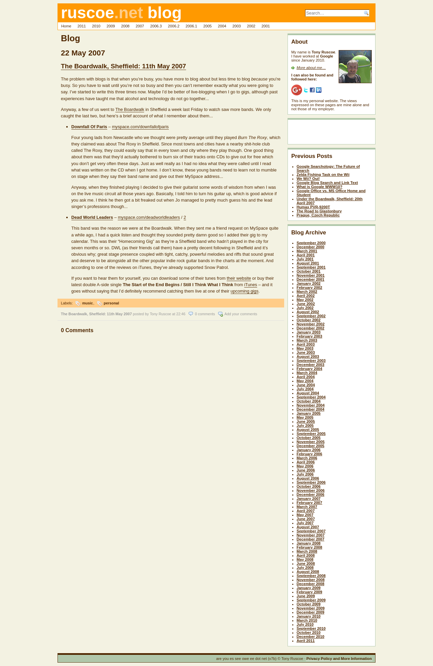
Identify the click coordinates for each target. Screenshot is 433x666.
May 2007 (305, 515)
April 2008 (306, 555)
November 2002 (311, 324)
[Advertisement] (330, 133)
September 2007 (311, 531)
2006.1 (191, 26)
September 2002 (311, 316)
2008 (125, 26)
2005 (207, 26)
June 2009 (306, 596)
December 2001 (310, 279)
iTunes (250, 284)
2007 (140, 26)
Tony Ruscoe (160, 314)
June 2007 (306, 519)
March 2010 (307, 620)
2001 (265, 26)
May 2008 (305, 559)
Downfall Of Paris (89, 126)
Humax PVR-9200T (313, 207)
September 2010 (311, 628)
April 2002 (306, 296)
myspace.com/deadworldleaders (149, 217)
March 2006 (307, 458)
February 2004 (309, 369)
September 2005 (311, 434)
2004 (222, 26)
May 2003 (305, 348)
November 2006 (311, 490)
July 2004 (305, 389)
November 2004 (311, 405)
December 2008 (310, 584)
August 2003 (308, 356)
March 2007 (307, 507)
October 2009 (309, 604)
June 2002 (306, 304)
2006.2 (173, 26)
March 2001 (307, 251)
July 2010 (305, 624)
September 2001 (311, 267)
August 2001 (308, 263)
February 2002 (309, 287)
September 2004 (311, 397)
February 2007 (309, 503)
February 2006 (309, 454)
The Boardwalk (129, 109)
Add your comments (240, 314)
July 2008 (305, 568)
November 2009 (311, 608)
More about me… (311, 68)
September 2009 (311, 600)
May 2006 (305, 466)
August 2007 (308, 527)
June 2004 (306, 385)
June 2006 (306, 470)
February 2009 (309, 592)
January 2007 (309, 499)
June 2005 (306, 421)
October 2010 (309, 632)
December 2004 (310, 409)
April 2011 (306, 641)
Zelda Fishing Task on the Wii (323, 175)
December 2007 (310, 539)
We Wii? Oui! (308, 179)
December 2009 (310, 612)
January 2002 (309, 283)
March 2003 (307, 340)
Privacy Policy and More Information (339, 659)
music (87, 303)
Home (66, 26)
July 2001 (305, 259)
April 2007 (306, 511)
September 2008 (311, 576)
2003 (236, 26)
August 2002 (308, 312)
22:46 (180, 314)
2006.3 (156, 26)
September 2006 (311, 482)
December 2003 (310, 365)
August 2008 (308, 572)
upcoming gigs (245, 291)
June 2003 (306, 352)
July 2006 (305, 474)
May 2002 (305, 300)
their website (239, 278)
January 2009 (309, 588)
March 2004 (307, 373)
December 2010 (310, 637)
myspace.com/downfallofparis (140, 126)
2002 (251, 26)
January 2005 (309, 413)
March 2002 (307, 292)
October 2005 (309, 438)
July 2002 (305, 308)
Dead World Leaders (92, 217)
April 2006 (306, 462)
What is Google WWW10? (320, 187)
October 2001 (309, 271)
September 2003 (311, 361)
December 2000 (310, 247)
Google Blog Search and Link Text (327, 183)
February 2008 (309, 547)
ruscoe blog (121, 13)
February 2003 (309, 336)
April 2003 (306, 344)
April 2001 (306, 255)
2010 (96, 26)
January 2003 (309, 332)
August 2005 (308, 430)
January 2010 (309, 616)
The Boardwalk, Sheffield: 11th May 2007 (123, 66)
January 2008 (309, 543)
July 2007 (305, 523)
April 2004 (306, 377)
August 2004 (308, 393)
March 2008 (307, 551)
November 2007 (311, 535)
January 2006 (309, 450)
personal (111, 303)
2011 (81, 26)
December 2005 (310, 446)
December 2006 (310, 494)
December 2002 (310, 328)
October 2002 (309, 320)
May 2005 (305, 417)
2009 (111, 26)
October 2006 (309, 486)
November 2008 (311, 580)
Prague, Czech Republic (318, 215)
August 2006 (308, 478)
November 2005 (311, 442)
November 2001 (311, 275)
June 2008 (306, 563)
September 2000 (311, 243)
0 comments (205, 314)
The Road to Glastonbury (319, 211)
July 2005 (305, 425)
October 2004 (309, 401)
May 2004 (305, 381)
